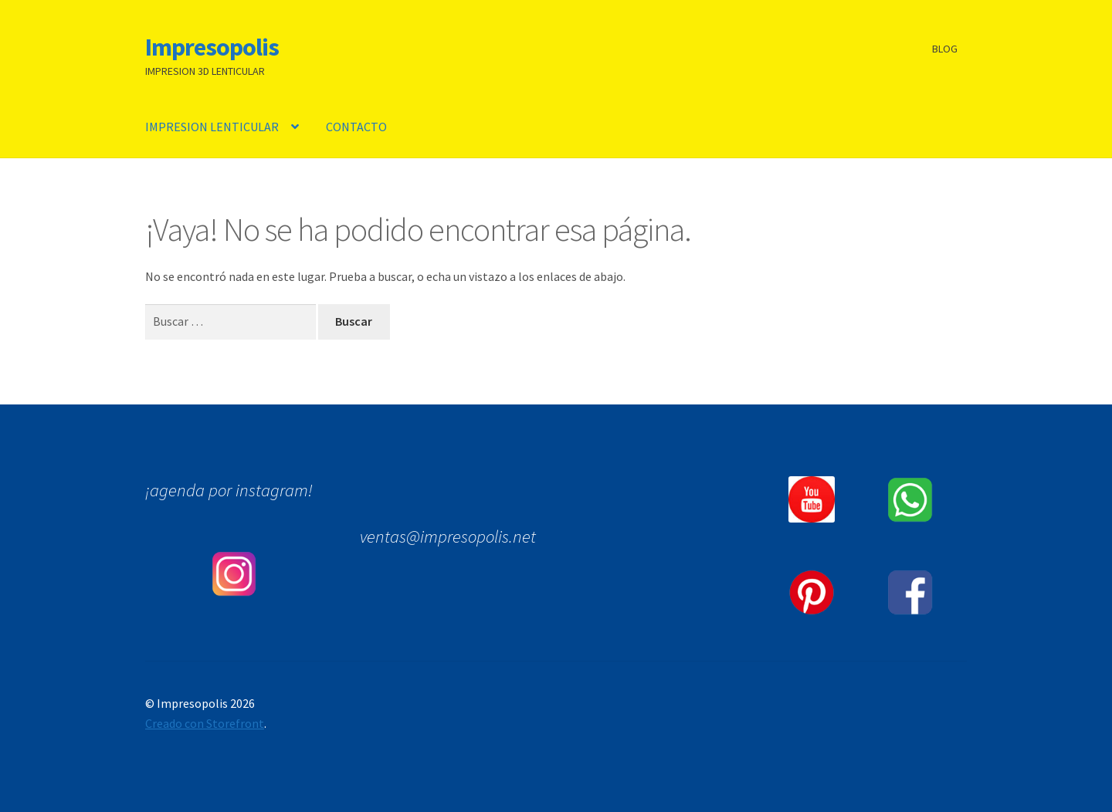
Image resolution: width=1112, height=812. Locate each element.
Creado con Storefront (204, 723)
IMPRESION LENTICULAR (212, 126)
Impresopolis (212, 47)
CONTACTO (356, 126)
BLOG (945, 49)
